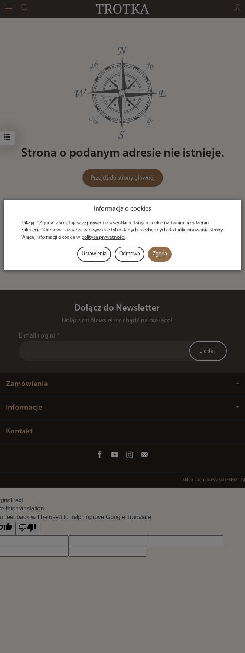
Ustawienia (94, 254)
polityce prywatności (103, 237)
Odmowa (129, 254)
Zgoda (160, 254)
